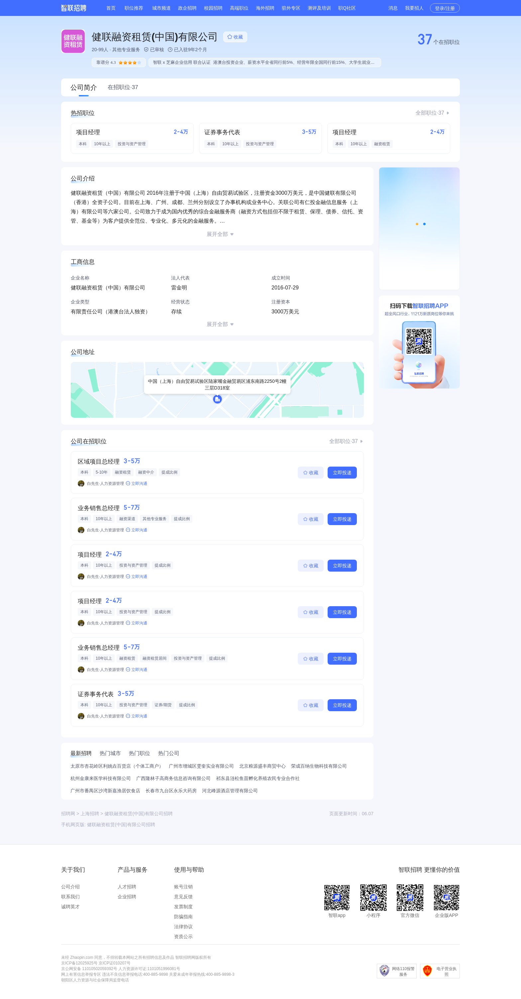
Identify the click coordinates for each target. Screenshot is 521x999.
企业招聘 (127, 896)
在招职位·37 (123, 87)
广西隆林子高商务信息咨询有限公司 (173, 778)
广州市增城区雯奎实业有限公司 (201, 766)
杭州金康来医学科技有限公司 (100, 778)
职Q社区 (347, 8)
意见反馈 (183, 896)
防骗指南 (183, 916)
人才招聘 (127, 886)
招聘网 (68, 813)
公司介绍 (70, 886)
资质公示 (183, 936)
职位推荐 (134, 8)
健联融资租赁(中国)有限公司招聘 (121, 824)
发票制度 (183, 906)
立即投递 (342, 472)
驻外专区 (291, 8)
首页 (111, 8)
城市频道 (161, 8)
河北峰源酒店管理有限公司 (230, 790)
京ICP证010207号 (115, 963)
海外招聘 (265, 8)
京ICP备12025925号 (79, 963)
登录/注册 (445, 8)
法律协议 (183, 926)
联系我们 (70, 896)
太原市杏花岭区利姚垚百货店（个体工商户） (116, 766)
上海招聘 (89, 813)
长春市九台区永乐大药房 (171, 790)
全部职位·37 (430, 113)
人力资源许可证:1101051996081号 (149, 968)
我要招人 (414, 8)
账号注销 (183, 886)
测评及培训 (319, 8)
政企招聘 (187, 8)
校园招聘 (213, 8)
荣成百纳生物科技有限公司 (319, 766)
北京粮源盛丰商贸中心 (262, 766)
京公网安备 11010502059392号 (89, 968)
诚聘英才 (70, 906)
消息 (393, 8)
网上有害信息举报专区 (81, 974)
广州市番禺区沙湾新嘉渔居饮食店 (105, 790)
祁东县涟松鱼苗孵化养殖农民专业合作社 (258, 778)
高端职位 (239, 8)
